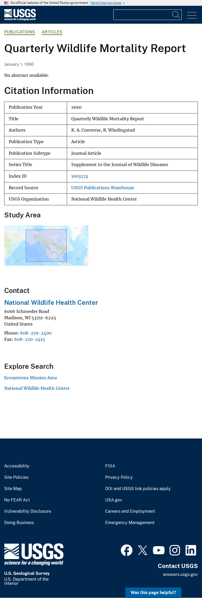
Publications (19, 31)
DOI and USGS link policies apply (138, 488)
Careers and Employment (130, 511)
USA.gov (113, 500)
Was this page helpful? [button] (153, 592)
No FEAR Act (17, 500)
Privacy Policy (119, 477)
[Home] (20, 19)
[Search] (176, 14)
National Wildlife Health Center (51, 302)
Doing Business (19, 522)
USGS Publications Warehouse (102, 187)
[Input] (147, 14)
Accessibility (16, 466)
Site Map (13, 488)
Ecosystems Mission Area (30, 377)
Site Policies (16, 477)
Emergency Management (129, 522)
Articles (52, 31)
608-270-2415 (29, 339)
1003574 (79, 176)
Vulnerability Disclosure (27, 511)
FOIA (110, 466)
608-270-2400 (36, 333)
